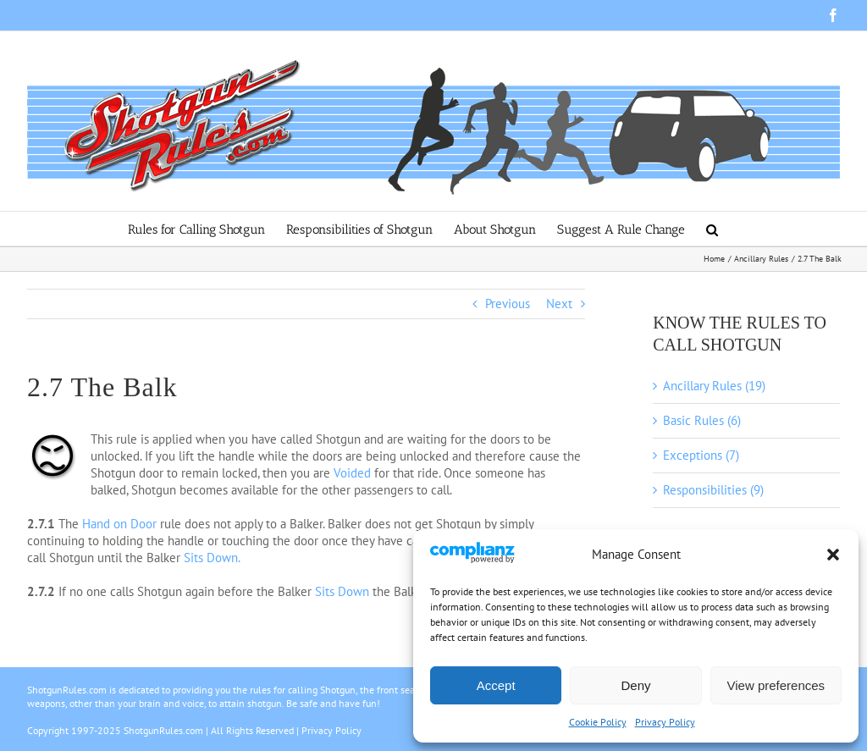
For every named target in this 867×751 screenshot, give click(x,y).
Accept (496, 685)
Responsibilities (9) (713, 490)
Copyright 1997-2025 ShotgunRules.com (115, 730)
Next (559, 303)
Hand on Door (119, 524)
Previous (507, 303)
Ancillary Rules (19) (714, 386)
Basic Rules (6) (702, 420)
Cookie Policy (598, 721)
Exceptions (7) (701, 455)
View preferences (776, 685)
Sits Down (342, 591)
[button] (833, 554)
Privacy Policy (665, 721)
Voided (352, 473)
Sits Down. (212, 557)
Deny (635, 685)
